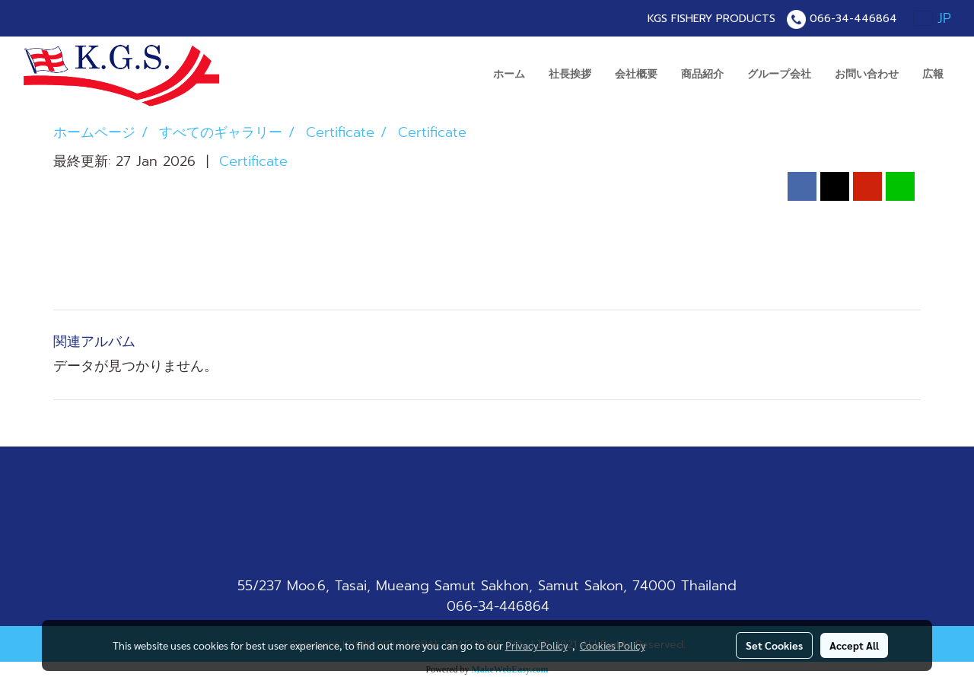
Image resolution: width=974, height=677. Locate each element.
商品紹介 (702, 74)
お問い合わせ (867, 74)
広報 (933, 74)
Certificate (253, 161)
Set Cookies (774, 645)
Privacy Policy (536, 645)
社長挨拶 (570, 74)
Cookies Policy (612, 645)
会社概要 (636, 74)
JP (932, 18)
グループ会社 (779, 74)
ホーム (509, 74)
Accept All (854, 645)
